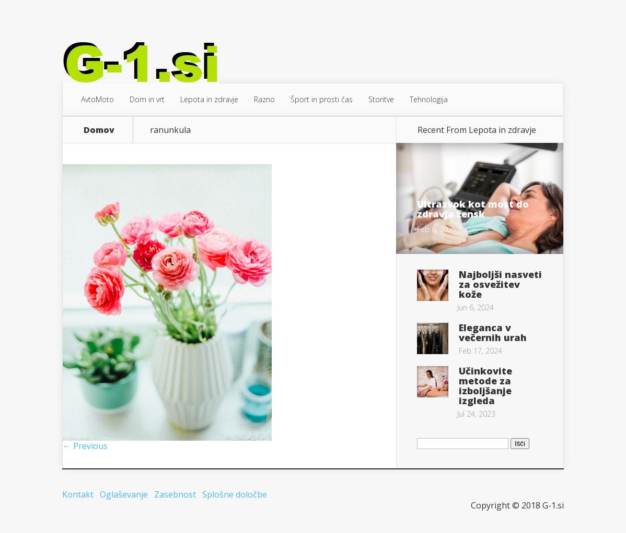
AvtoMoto (97, 99)
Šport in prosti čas (322, 99)
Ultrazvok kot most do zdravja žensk (473, 209)
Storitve (381, 99)
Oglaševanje (124, 494)
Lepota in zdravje (209, 99)
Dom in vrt (147, 99)
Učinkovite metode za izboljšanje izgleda (485, 386)
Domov (99, 130)
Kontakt (78, 494)
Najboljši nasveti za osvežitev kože (500, 284)
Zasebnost (175, 494)
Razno (264, 99)
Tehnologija (429, 99)
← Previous (85, 446)
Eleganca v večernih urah (493, 332)
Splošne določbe (234, 494)
